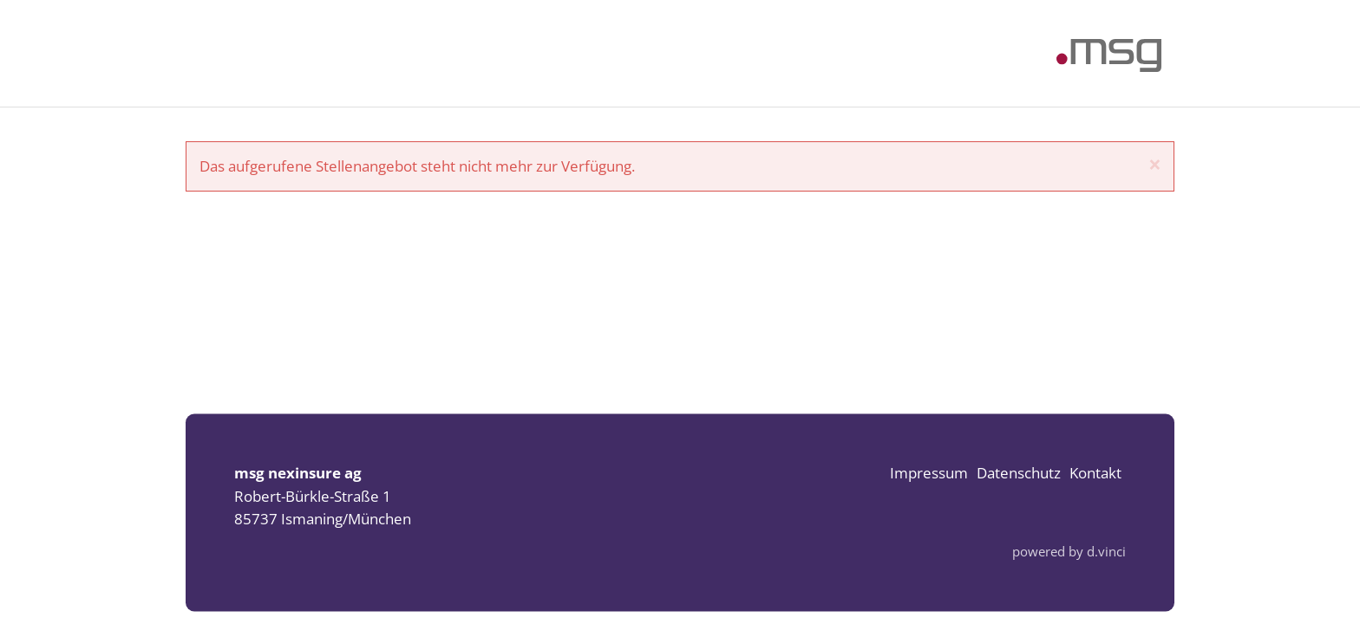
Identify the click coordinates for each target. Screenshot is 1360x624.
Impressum (929, 474)
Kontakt (1095, 474)
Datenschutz (1019, 474)
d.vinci (1106, 552)
